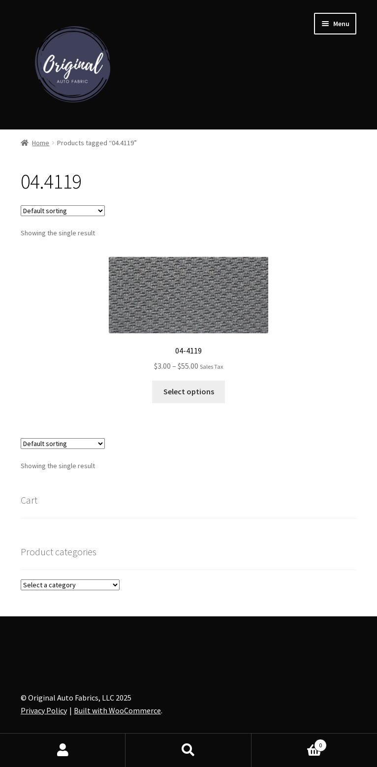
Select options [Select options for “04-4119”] (188, 391)
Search (188, 750)
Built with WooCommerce (117, 710)
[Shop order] (63, 210)
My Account (63, 750)
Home (40, 142)
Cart (289, 743)
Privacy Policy (44, 710)
